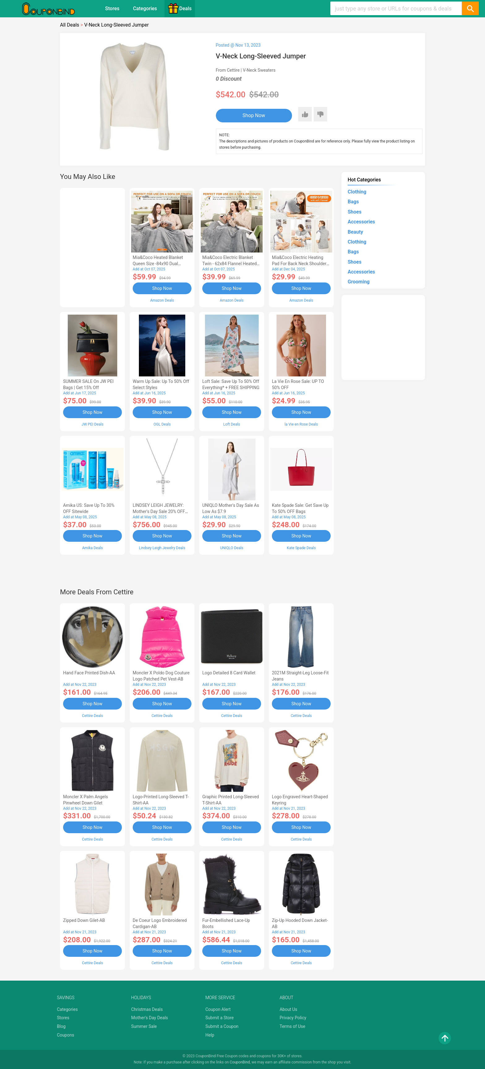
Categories (145, 8)
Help (209, 1035)
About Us (288, 1009)
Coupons (65, 1035)
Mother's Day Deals (149, 1017)
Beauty (355, 232)
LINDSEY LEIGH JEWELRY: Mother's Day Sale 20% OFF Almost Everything (159, 511)
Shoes (355, 212)
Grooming (359, 282)
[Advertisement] (92, 246)
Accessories (361, 222)
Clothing (357, 192)
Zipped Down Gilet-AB (84, 920)
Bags (353, 202)
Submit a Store (219, 1017)
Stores (112, 8)
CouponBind (240, 1062)
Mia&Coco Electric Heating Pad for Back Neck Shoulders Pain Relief (300, 263)
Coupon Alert (218, 1009)
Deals (180, 8)
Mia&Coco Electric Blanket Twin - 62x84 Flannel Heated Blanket (229, 263)
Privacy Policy (293, 1017)
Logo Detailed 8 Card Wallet (228, 672)
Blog (61, 1026)
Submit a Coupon (221, 1026)
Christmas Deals (147, 1009)
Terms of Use (292, 1026)
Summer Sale (144, 1026)
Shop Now (253, 115)
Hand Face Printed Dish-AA (89, 672)
